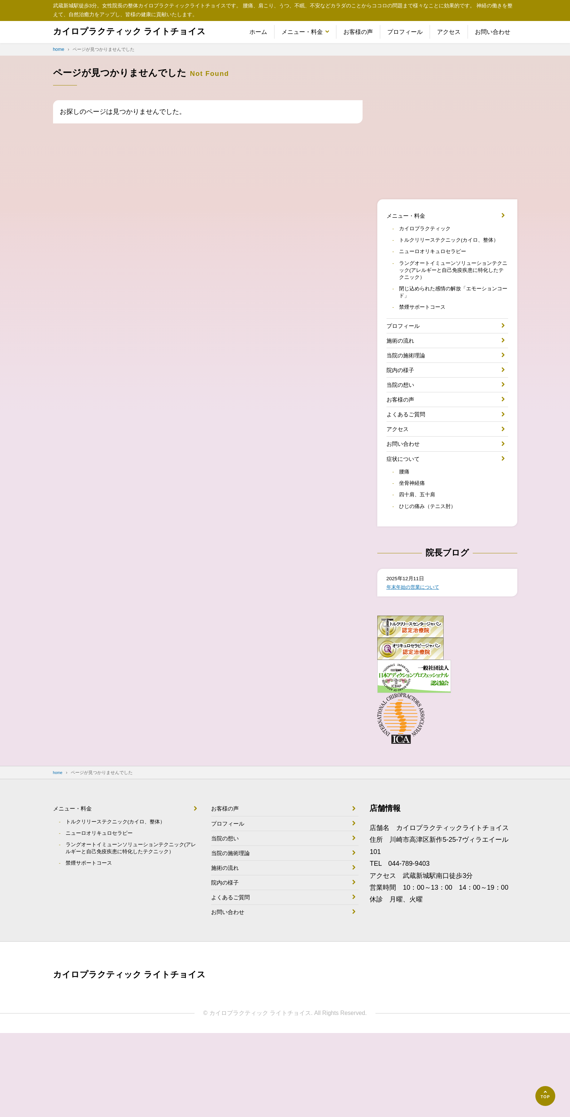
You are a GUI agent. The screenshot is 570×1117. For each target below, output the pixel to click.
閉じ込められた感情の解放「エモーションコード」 (453, 313)
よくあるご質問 (410, 457)
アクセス (449, 32)
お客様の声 (358, 32)
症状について (406, 510)
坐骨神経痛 (415, 538)
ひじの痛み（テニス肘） (432, 564)
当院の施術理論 (410, 387)
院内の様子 (403, 404)
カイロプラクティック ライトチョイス (142, 31)
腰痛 (406, 525)
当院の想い (403, 422)
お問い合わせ (492, 32)
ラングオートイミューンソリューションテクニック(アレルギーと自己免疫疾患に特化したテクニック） (453, 288)
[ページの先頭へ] (545, 1096)
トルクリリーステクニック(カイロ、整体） (451, 249)
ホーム (258, 32)
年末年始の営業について (419, 647)
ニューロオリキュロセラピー (438, 266)
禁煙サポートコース (426, 331)
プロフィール (405, 32)
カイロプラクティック (429, 232)
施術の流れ (403, 369)
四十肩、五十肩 (420, 552)
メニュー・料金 (302, 32)
